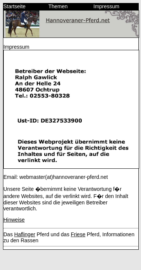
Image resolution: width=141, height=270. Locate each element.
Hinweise (14, 220)
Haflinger (24, 234)
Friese (78, 234)
